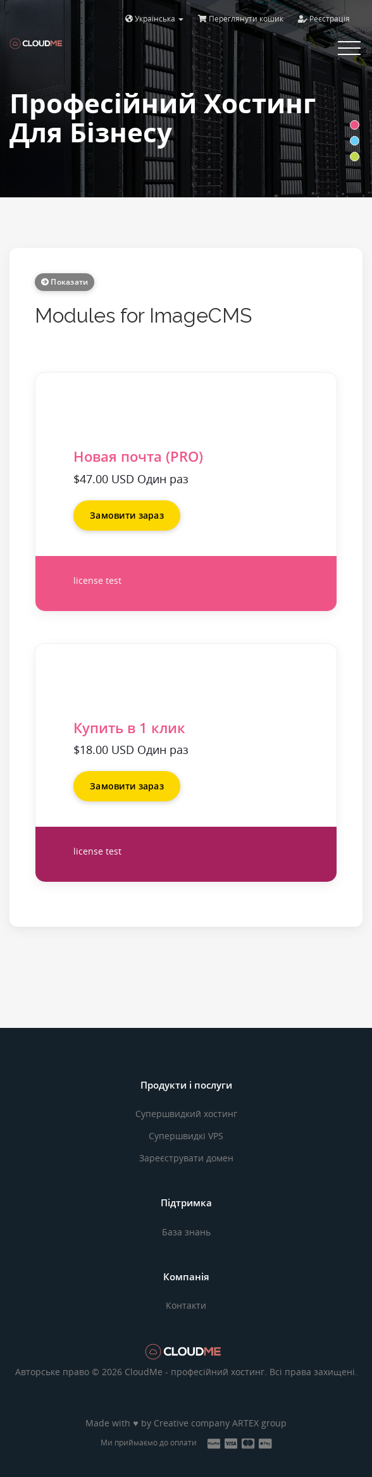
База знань (186, 1232)
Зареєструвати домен (186, 1158)
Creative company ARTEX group (220, 1423)
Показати (64, 281)
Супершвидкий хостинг (186, 1114)
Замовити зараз (127, 515)
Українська (154, 18)
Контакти (186, 1305)
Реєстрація (324, 18)
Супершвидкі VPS (186, 1136)
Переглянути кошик (240, 18)
